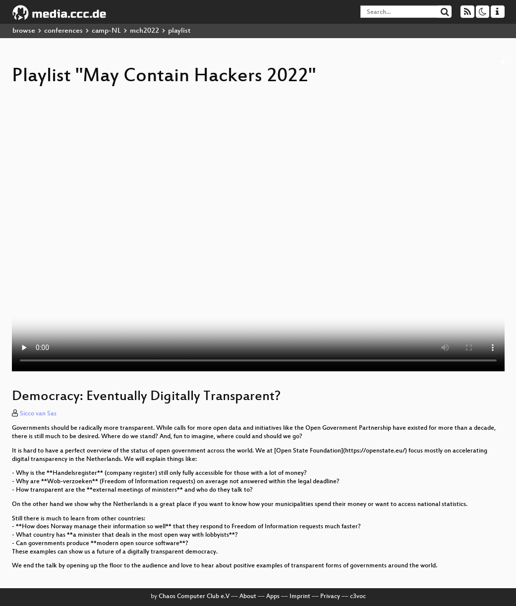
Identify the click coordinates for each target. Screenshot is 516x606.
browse (23, 31)
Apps (273, 596)
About (247, 596)
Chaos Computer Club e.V (194, 596)
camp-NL (106, 31)
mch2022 (144, 31)
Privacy (330, 596)
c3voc (358, 596)
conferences (63, 31)
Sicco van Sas (38, 413)
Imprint (299, 596)
